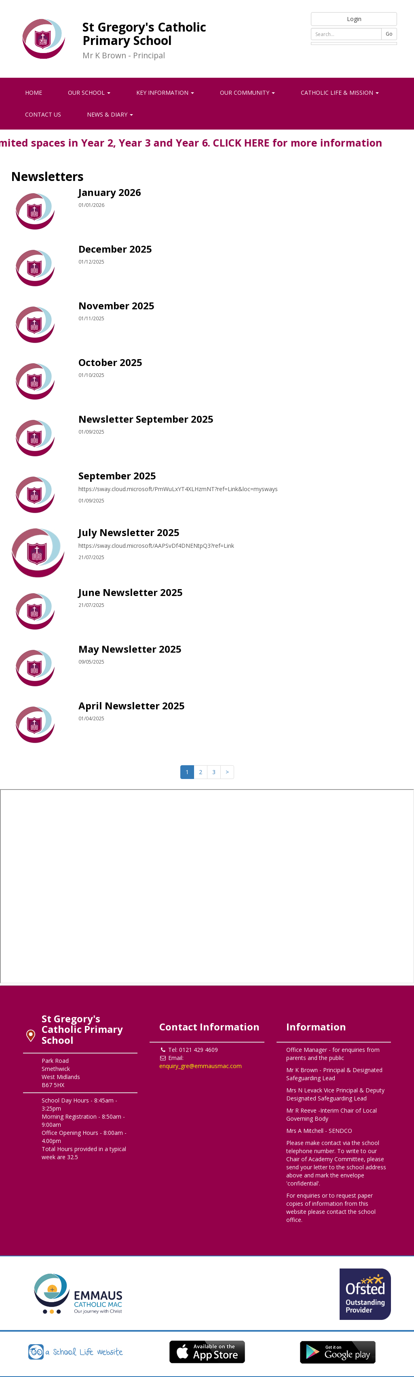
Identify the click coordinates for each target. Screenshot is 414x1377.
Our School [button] (89, 92)
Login (354, 19)
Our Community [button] (247, 92)
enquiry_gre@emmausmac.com (200, 1066)
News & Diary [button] (110, 114)
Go (389, 33)
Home (33, 92)
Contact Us (43, 114)
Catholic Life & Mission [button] (340, 92)
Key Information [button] (165, 92)
